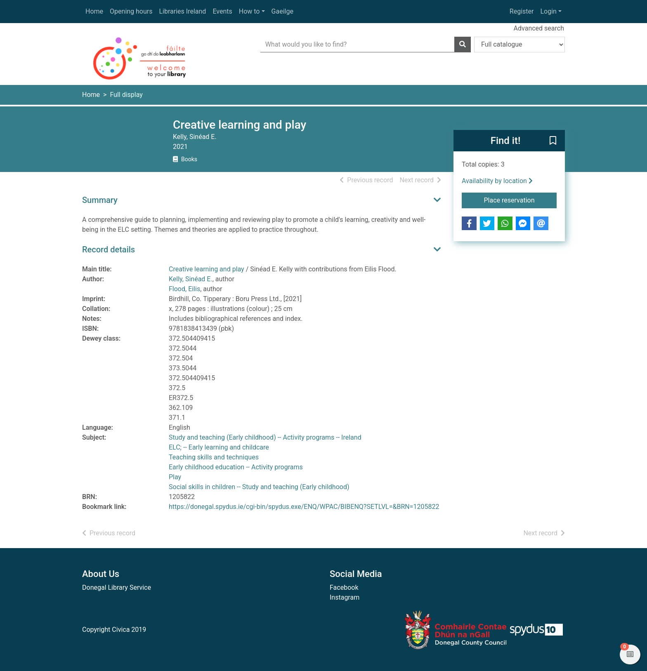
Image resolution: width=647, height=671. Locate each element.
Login (548, 11)
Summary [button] (100, 200)
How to (249, 11)
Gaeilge (282, 11)
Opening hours (131, 11)
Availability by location (497, 181)
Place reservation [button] (520, 199)
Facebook (344, 587)
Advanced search (539, 28)
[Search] (462, 44)
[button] (553, 141)
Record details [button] (108, 249)
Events (222, 11)
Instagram (344, 597)
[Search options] (519, 44)
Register (522, 11)
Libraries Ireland (182, 11)
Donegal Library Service (116, 587)
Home (94, 11)
